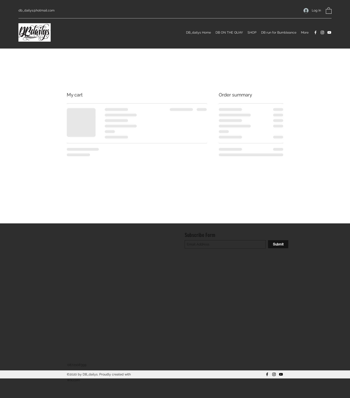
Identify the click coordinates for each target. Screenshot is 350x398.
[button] (329, 10)
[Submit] (278, 244)
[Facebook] (315, 32)
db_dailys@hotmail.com (36, 10)
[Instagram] (322, 32)
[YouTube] (329, 32)
